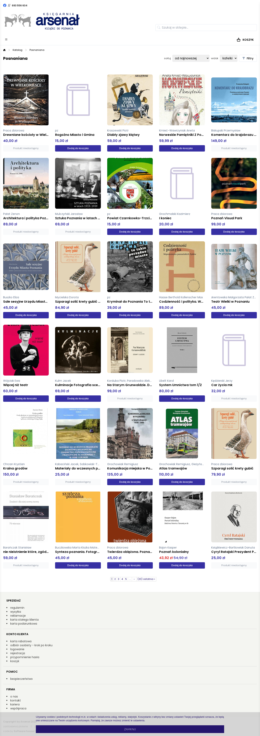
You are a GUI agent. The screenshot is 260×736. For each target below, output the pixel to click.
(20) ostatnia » (146, 579)
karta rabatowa (21, 641)
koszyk (14, 661)
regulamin (17, 608)
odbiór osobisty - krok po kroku (31, 645)
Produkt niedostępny (26, 148)
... (130, 579)
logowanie (17, 649)
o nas (14, 696)
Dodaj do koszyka (78, 148)
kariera (15, 704)
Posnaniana (37, 50)
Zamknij (130, 729)
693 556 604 (19, 5)
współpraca (18, 708)
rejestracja (17, 653)
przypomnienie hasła (24, 657)
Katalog (17, 50)
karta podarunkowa (23, 624)
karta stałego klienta (24, 620)
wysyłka (15, 612)
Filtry (247, 58)
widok (214, 58)
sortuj (167, 58)
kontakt (15, 700)
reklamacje (18, 616)
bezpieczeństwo (21, 679)
